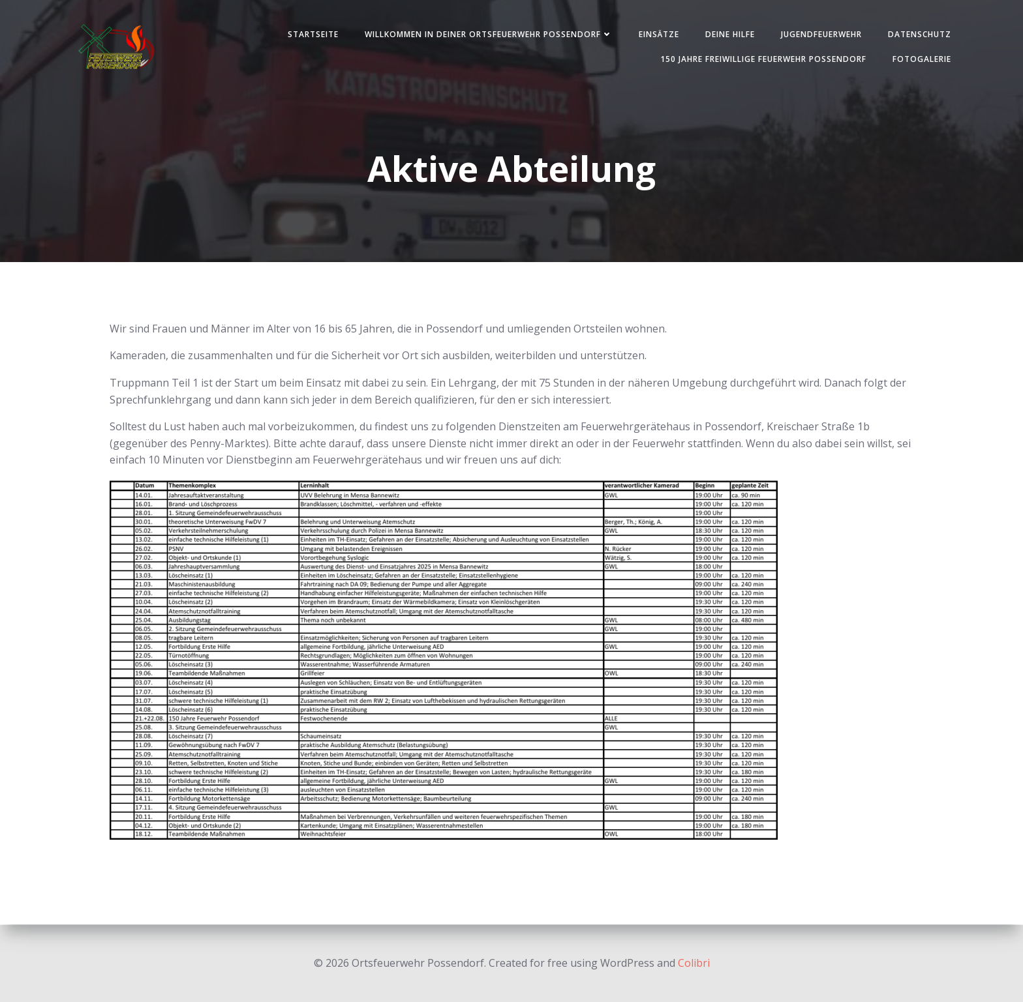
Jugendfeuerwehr (818, 34)
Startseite (310, 34)
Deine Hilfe (727, 34)
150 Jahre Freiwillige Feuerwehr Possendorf (761, 59)
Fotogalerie (919, 59)
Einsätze (656, 34)
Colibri (694, 963)
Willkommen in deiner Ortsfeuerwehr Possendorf (486, 34)
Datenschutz (917, 34)
